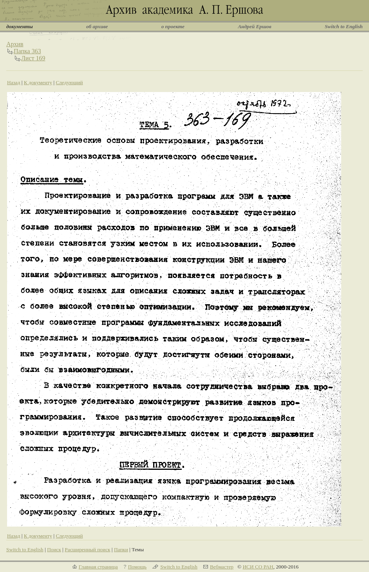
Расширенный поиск (87, 549)
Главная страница (98, 567)
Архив (15, 44)
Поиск (54, 549)
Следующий (69, 82)
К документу (38, 82)
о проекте (172, 26)
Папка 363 (27, 51)
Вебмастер (221, 567)
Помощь (137, 567)
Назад (13, 82)
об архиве (97, 26)
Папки (121, 549)
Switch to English (344, 26)
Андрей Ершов (254, 26)
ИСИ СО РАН (257, 567)
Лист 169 (33, 58)
